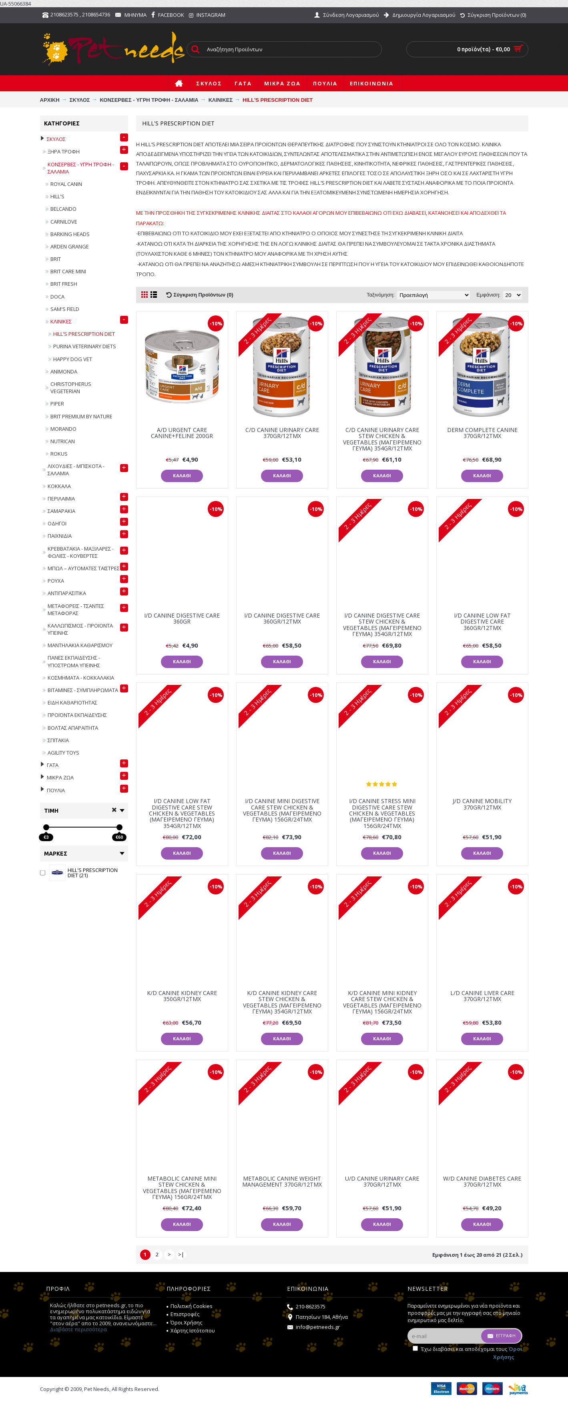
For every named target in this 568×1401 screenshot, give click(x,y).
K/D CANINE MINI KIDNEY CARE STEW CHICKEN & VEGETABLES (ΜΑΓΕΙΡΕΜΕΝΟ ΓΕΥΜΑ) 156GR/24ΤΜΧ (382, 1002)
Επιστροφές (183, 1314)
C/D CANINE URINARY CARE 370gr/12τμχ (282, 433)
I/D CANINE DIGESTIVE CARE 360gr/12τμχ (282, 618)
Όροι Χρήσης (184, 1322)
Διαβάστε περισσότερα (78, 1329)
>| (181, 1254)
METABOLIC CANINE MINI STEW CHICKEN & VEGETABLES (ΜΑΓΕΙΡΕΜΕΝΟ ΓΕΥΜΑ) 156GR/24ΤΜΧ (182, 1188)
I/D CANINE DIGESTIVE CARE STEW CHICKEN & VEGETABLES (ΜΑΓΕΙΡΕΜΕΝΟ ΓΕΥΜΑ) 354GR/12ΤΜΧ (382, 625)
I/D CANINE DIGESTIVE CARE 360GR (182, 618)
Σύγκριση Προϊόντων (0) (203, 295)
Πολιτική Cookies (190, 1306)
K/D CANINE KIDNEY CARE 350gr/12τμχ (182, 996)
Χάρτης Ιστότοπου (191, 1330)
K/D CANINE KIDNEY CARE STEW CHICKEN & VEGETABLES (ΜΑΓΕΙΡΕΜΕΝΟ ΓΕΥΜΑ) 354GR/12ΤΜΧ (282, 1002)
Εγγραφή (501, 1336)
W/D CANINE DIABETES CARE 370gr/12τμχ (482, 1181)
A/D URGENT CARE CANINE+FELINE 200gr (182, 433)
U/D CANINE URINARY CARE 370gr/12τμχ (382, 1181)
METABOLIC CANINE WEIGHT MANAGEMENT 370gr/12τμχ (282, 1181)
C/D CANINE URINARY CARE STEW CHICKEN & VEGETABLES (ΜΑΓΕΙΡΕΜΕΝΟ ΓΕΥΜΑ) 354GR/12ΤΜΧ (382, 439)
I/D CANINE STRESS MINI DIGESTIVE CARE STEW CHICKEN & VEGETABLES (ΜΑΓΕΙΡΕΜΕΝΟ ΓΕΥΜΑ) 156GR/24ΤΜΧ (382, 813)
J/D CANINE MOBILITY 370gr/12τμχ (482, 804)
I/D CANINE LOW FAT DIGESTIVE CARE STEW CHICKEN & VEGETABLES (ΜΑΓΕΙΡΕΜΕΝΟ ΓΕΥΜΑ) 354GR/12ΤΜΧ (182, 813)
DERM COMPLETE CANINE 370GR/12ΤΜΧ (482, 433)
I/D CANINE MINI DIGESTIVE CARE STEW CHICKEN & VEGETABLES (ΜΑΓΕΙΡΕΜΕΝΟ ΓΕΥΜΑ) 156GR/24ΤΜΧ (282, 810)
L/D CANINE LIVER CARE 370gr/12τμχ (482, 996)
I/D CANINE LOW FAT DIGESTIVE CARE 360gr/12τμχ (482, 622)
